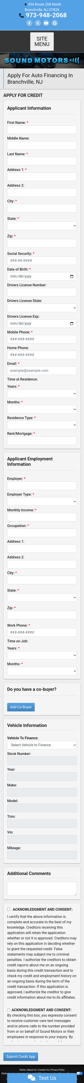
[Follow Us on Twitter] (37, 23)
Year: (11, 764)
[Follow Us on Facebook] (29, 23)
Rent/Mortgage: (19, 428)
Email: (12, 358)
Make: (12, 780)
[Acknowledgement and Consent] (8, 903)
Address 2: (15, 180)
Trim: (11, 811)
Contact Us (43, 1064)
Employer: (15, 473)
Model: (12, 795)
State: (12, 213)
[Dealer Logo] (42, 55)
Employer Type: (19, 489)
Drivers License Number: (26, 280)
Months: (13, 397)
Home (22, 1064)
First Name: (16, 117)
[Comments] (42, 883)
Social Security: (19, 248)
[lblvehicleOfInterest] (42, 739)
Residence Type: (20, 412)
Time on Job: (17, 636)
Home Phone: (18, 342)
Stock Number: (19, 748)
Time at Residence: (22, 374)
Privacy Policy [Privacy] (58, 1064)
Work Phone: (17, 620)
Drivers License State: (24, 295)
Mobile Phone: (18, 327)
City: (10, 196)
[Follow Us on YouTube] (46, 23)
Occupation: (16, 520)
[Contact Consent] (8, 1004)
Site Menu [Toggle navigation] (42, 39)
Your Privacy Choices (68, 1068)
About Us (32, 1064)
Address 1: (15, 164)
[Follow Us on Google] (54, 23)
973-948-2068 (46, 15)
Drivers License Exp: (23, 311)
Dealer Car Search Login (13, 1068)
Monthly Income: (20, 505)
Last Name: (16, 149)
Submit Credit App (20, 1051)
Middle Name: (18, 133)
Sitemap (48, 1068)
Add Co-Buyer (21, 702)
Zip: (10, 231)
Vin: (10, 827)
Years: (12, 381)
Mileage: (14, 842)
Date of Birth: (17, 264)
